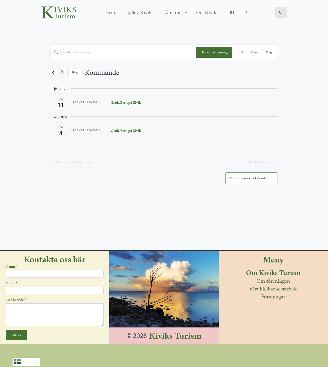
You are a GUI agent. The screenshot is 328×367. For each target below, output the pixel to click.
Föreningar (273, 296)
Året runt (174, 12)
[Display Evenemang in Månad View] (255, 52)
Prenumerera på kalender (249, 178)
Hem (110, 12)
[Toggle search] (281, 12)
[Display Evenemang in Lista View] (241, 52)
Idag (75, 72)
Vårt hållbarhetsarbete (273, 288)
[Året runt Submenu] (187, 12)
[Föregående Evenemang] (53, 72)
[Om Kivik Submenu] (220, 12)
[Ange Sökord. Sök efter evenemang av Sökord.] (123, 52)
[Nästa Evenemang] (62, 72)
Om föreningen (273, 281)
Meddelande (16, 300)
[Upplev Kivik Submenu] (155, 12)
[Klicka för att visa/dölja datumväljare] (104, 72)
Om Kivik (206, 12)
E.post (11, 283)
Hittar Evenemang (214, 52)
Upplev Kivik (137, 12)
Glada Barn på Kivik (126, 102)
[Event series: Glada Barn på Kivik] (99, 102)
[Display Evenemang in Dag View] (269, 52)
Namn (11, 266)
